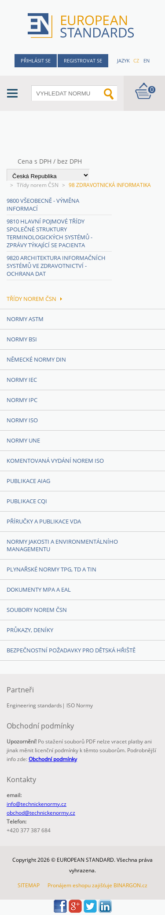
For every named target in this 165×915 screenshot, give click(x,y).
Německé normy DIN (36, 359)
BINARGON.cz (130, 885)
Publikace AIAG (28, 481)
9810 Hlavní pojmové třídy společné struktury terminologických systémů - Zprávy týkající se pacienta (49, 233)
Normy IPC (22, 400)
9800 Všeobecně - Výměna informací (43, 204)
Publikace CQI (27, 501)
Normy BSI (22, 339)
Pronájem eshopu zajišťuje (80, 885)
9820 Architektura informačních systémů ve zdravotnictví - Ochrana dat (56, 266)
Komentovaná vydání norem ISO (55, 461)
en (146, 60)
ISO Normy (79, 705)
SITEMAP (29, 885)
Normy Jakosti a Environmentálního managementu (62, 545)
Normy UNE (23, 440)
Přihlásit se (36, 60)
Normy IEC (22, 380)
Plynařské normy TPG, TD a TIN (51, 569)
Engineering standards (34, 705)
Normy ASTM (25, 319)
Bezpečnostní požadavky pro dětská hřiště (71, 650)
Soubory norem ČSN (37, 610)
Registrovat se (83, 60)
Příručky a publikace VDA (44, 521)
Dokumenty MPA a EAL (39, 589)
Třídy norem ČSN (38, 185)
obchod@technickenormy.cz (41, 812)
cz (136, 60)
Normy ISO (22, 420)
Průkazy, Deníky (30, 630)
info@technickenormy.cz (36, 804)
